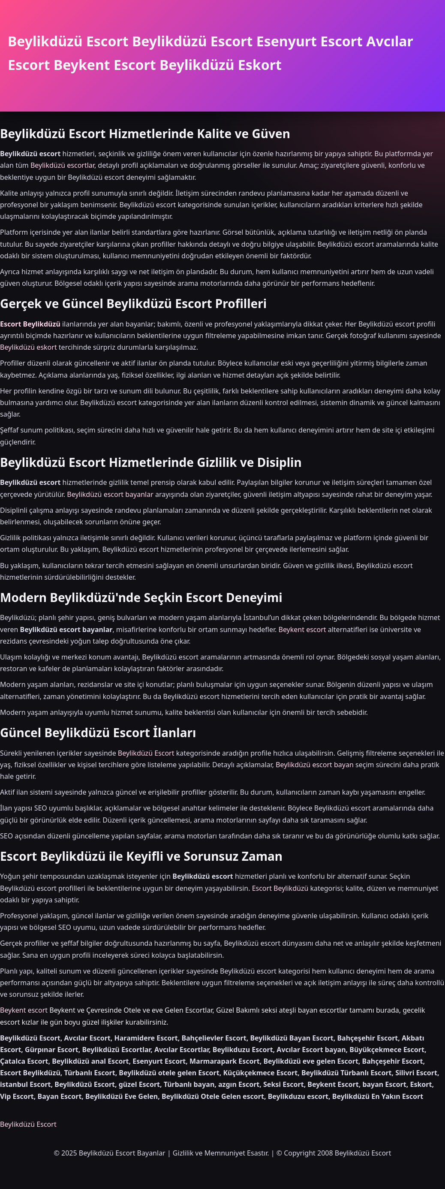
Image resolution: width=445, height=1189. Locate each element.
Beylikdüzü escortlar (62, 165)
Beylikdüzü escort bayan (315, 764)
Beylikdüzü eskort (28, 347)
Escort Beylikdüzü (30, 324)
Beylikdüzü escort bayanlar (110, 494)
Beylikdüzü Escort (146, 753)
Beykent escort (302, 629)
